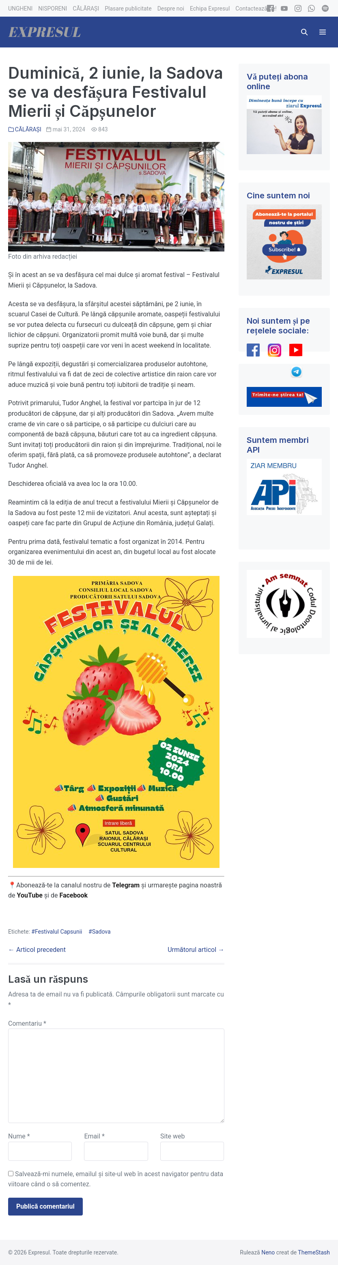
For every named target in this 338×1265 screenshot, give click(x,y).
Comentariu (27, 1023)
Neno (268, 1252)
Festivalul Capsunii (58, 931)
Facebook (74, 895)
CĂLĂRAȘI (28, 129)
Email (94, 1136)
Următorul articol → (196, 950)
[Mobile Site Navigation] (322, 32)
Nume (19, 1136)
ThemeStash (314, 1252)
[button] (304, 32)
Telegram (126, 885)
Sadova (101, 931)
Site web (172, 1136)
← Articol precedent (37, 950)
